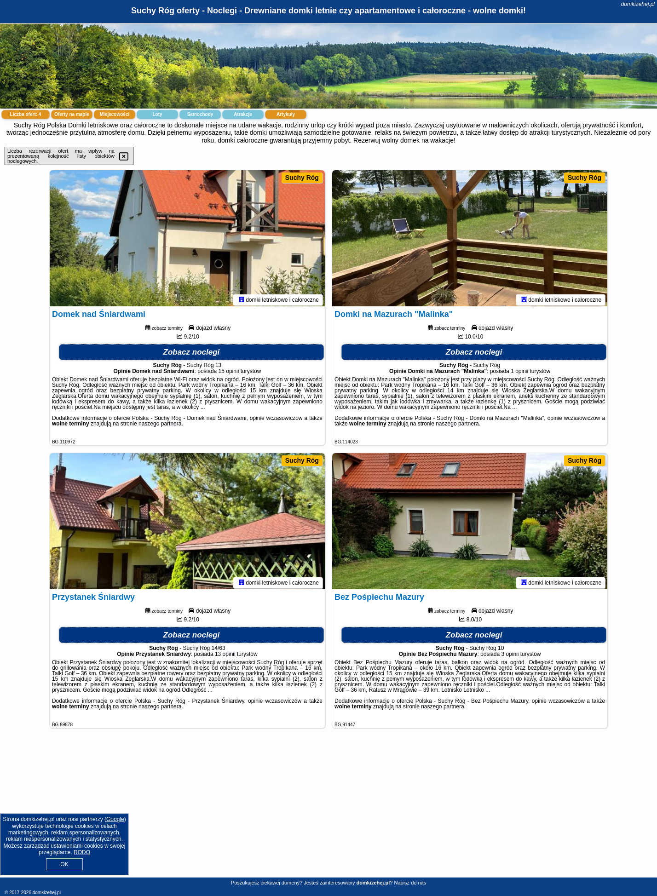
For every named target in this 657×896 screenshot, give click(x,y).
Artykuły (286, 114)
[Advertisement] (328, 810)
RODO (82, 852)
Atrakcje (243, 114)
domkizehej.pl (638, 4)
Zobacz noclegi (191, 354)
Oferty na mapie (71, 114)
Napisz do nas (410, 882)
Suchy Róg (302, 177)
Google (115, 819)
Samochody (200, 114)
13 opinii (225, 656)
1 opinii (519, 373)
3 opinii (510, 656)
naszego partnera (159, 425)
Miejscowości (114, 114)
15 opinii (229, 373)
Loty (157, 114)
